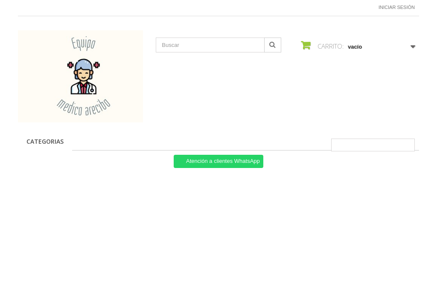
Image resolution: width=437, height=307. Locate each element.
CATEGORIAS (45, 141)
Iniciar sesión (397, 7)
